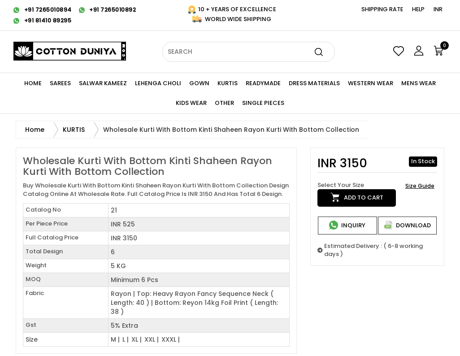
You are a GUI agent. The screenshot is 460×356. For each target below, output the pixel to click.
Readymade (263, 83)
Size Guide (419, 186)
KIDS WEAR (191, 103)
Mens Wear (418, 83)
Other (224, 103)
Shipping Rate (382, 9)
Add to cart (356, 197)
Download (407, 225)
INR (438, 9)
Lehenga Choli (158, 83)
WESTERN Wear (370, 83)
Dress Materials (314, 83)
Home (33, 83)
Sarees (60, 83)
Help (418, 9)
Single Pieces (263, 103)
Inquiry (347, 225)
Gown (199, 83)
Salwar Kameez (103, 83)
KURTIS (227, 83)
